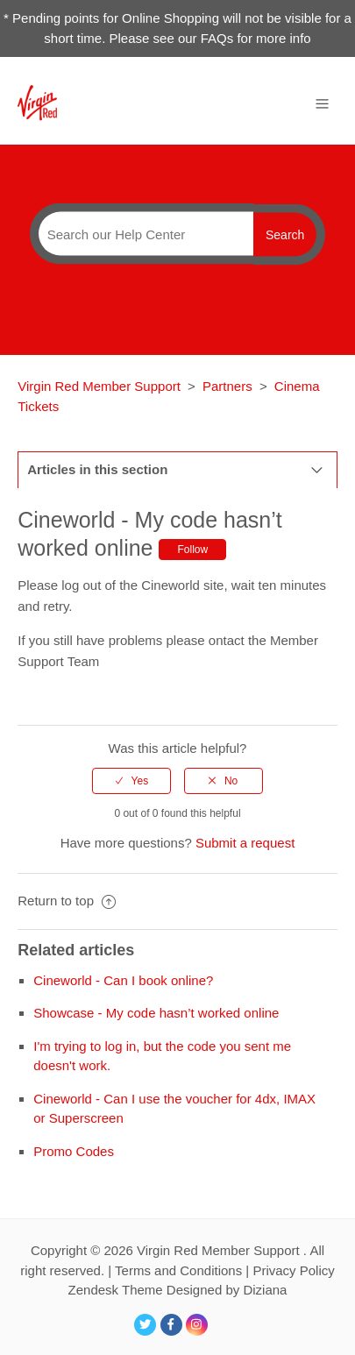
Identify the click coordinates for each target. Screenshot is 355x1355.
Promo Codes (73, 1151)
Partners (227, 386)
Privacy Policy (293, 1270)
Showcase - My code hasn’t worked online (156, 1012)
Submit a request (245, 842)
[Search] (141, 234)
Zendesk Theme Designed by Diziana (178, 1289)
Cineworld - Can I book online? (123, 980)
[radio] (131, 781)
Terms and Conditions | (183, 1270)
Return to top (67, 900)
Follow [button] (192, 549)
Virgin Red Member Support (101, 386)
